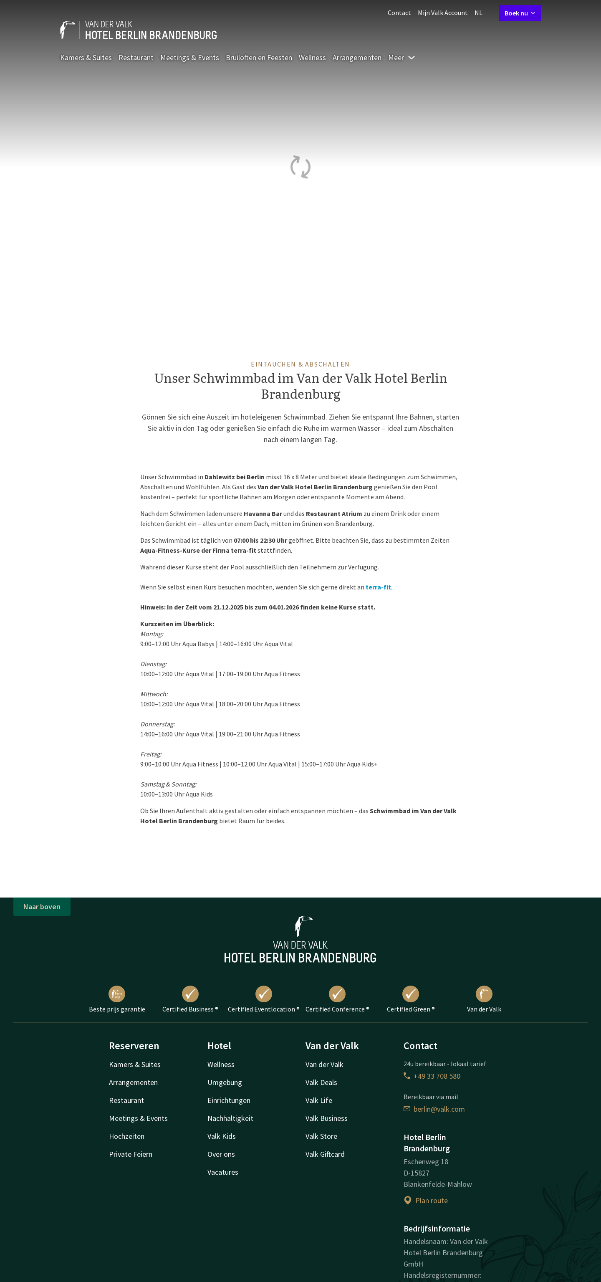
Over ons (221, 1154)
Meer (402, 57)
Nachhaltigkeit (230, 1118)
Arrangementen (357, 57)
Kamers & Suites (86, 57)
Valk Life (319, 1100)
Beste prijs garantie (117, 999)
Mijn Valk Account (443, 12)
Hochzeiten (126, 1136)
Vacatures (222, 1172)
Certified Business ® (190, 999)
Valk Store (321, 1136)
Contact (399, 12)
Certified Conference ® (337, 999)
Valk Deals (321, 1082)
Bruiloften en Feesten (259, 57)
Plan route (426, 1200)
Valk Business (327, 1118)
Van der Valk (484, 999)
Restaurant (136, 57)
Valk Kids (221, 1136)
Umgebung (224, 1082)
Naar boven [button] (42, 906)
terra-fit (378, 587)
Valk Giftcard (325, 1154)
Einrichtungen (228, 1100)
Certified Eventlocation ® (264, 999)
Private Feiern (130, 1154)
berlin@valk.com (434, 1109)
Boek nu (520, 13)
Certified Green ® (411, 999)
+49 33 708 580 (432, 1076)
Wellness (312, 57)
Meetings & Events (189, 57)
